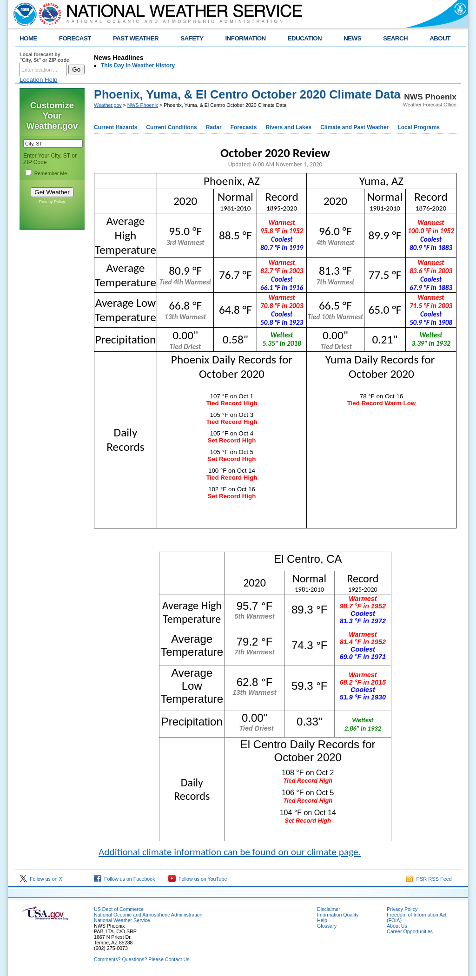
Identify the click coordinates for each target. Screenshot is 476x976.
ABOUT (440, 38)
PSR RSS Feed (429, 879)
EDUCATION (305, 38)
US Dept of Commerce (119, 909)
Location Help (39, 79)
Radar (214, 127)
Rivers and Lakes (288, 127)
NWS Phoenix (142, 105)
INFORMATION (245, 38)
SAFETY (191, 38)
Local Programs (418, 127)
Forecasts (244, 127)
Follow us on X (41, 879)
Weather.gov (108, 105)
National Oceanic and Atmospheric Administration (148, 914)
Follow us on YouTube (197, 879)
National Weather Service (122, 920)
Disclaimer (328, 909)
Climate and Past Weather (354, 127)
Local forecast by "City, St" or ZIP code (44, 57)
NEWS (352, 38)
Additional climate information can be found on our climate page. (230, 852)
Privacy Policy (52, 201)
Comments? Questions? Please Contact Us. (142, 959)
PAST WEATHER (136, 38)
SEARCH (395, 38)
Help (322, 920)
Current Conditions (171, 127)
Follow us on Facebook (124, 879)
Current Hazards (115, 127)
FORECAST (75, 38)
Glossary (327, 926)
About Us (397, 926)
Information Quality (337, 914)
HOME (28, 38)
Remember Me (50, 173)
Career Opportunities (410, 931)
